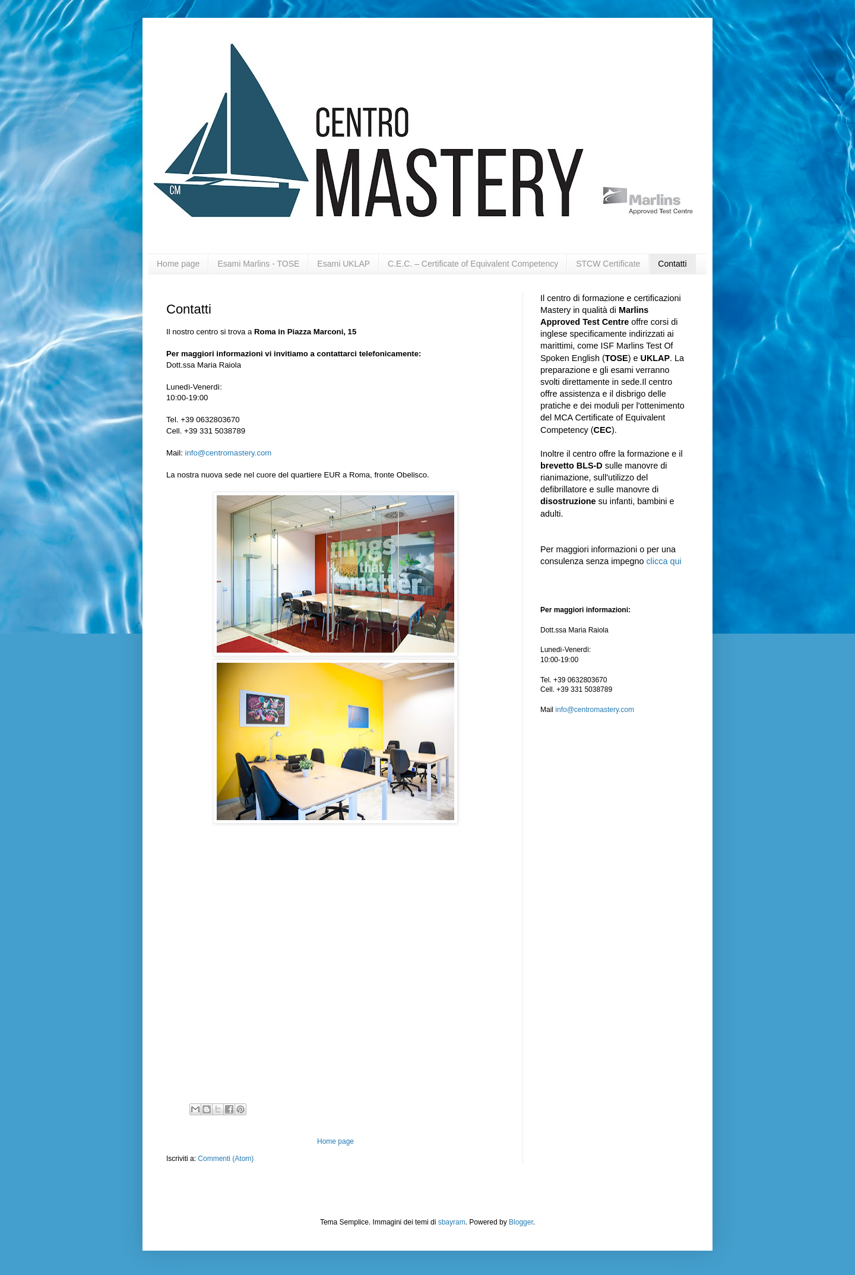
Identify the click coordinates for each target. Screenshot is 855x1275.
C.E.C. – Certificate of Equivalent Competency (473, 263)
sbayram (452, 1222)
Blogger (521, 1222)
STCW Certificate (608, 263)
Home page (178, 263)
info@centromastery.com (228, 452)
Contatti (672, 263)
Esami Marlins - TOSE (258, 263)
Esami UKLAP (343, 263)
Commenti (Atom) (226, 1158)
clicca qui (663, 561)
